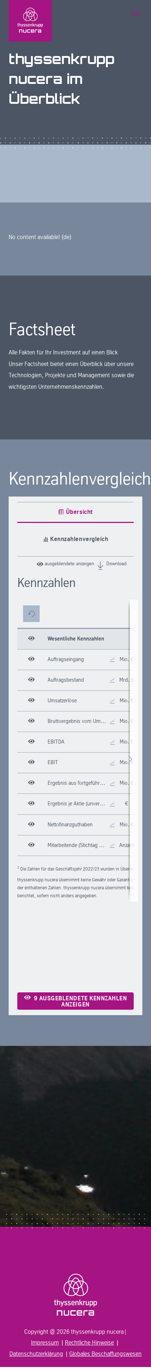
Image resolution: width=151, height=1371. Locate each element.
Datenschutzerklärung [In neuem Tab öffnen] (36, 1353)
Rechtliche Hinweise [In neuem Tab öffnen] (89, 1342)
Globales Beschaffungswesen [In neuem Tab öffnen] (105, 1353)
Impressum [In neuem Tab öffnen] (45, 1342)
